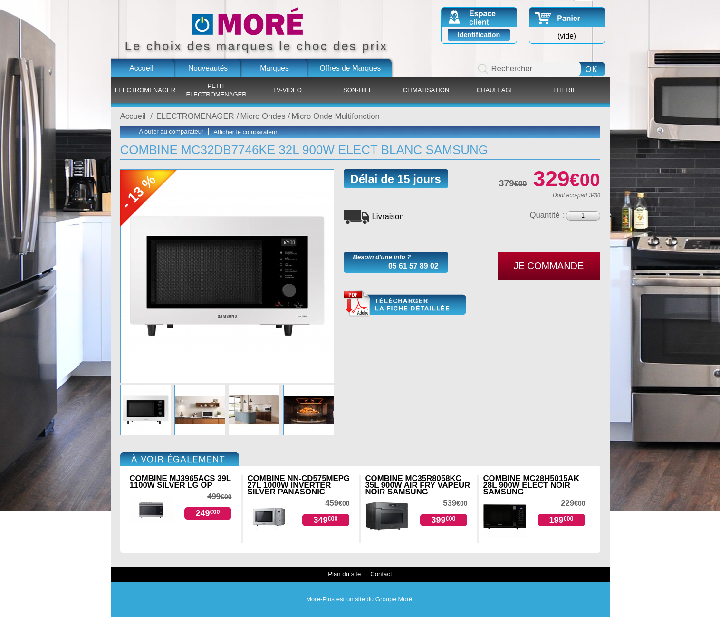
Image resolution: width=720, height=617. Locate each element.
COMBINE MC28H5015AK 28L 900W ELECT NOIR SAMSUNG (531, 485)
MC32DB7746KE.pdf (405, 303)
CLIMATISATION (426, 90)
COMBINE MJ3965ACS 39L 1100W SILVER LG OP (180, 482)
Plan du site (344, 574)
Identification (479, 35)
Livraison (388, 216)
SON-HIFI (356, 90)
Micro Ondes (262, 116)
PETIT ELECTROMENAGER (216, 90)
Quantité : (546, 215)
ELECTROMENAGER (145, 90)
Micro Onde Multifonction (335, 116)
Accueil (141, 68)
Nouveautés (208, 68)
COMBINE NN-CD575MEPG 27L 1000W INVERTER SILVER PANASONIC (299, 485)
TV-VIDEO (287, 90)
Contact (381, 574)
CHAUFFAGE (495, 90)
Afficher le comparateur (245, 131)
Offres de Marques (350, 68)
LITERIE (564, 90)
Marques (274, 68)
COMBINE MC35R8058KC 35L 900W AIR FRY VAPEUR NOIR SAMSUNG (417, 485)
